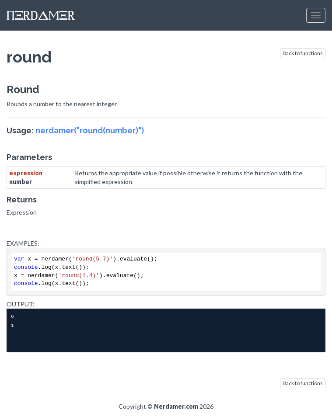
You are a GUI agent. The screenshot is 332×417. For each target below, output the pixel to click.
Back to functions (303, 53)
